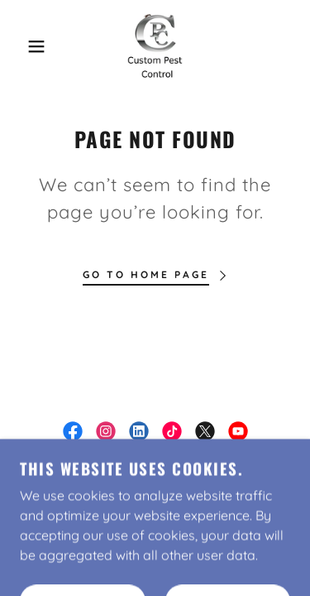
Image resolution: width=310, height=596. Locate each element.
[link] (155, 46)
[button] (24, 46)
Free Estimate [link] (155, 492)
